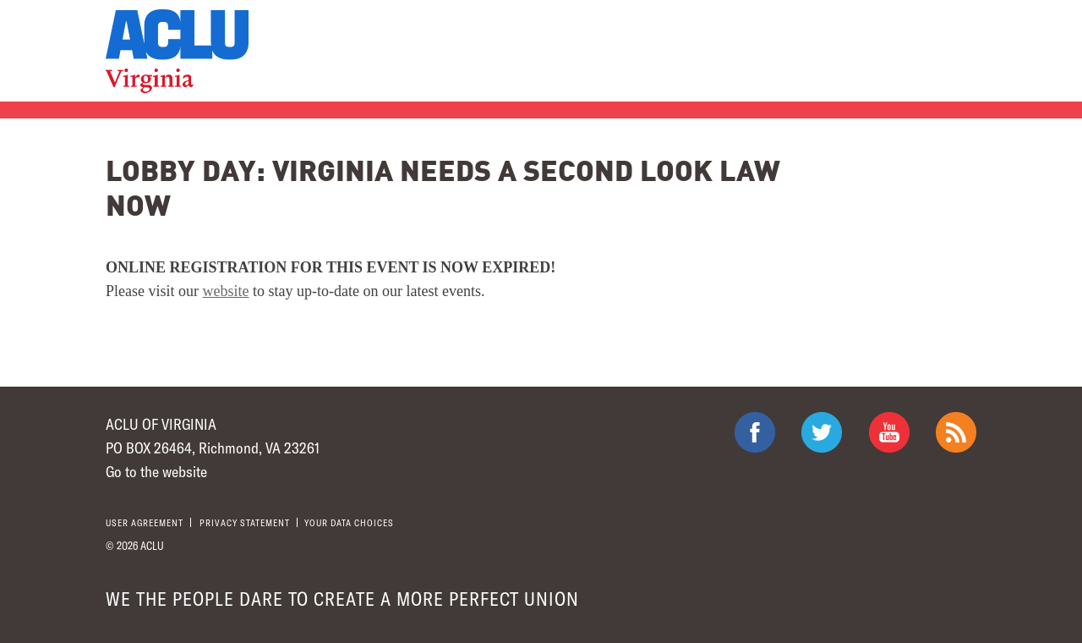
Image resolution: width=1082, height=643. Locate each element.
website (226, 291)
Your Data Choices (349, 522)
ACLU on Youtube (889, 432)
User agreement (144, 522)
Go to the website (156, 471)
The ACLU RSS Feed (956, 432)
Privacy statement (244, 522)
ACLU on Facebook (755, 432)
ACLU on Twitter (821, 432)
